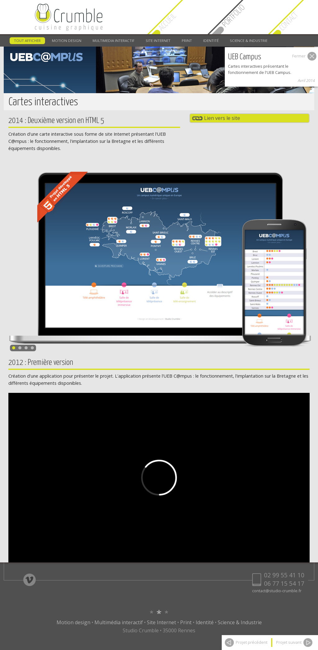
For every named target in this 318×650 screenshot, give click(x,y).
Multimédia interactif (118, 622)
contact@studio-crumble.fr (277, 590)
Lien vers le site (222, 118)
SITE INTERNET (158, 40)
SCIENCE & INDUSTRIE (248, 40)
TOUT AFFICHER (27, 40)
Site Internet (161, 622)
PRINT (187, 40)
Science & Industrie (240, 622)
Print (186, 622)
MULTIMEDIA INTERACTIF (113, 40)
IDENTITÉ (211, 40)
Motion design (73, 622)
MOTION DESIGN (66, 40)
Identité (205, 622)
